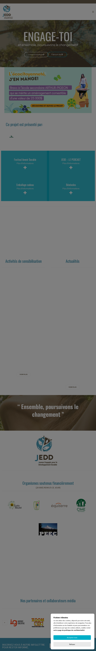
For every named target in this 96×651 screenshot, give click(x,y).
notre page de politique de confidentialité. (69, 637)
